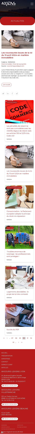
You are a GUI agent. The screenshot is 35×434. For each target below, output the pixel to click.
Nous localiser (10, 386)
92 (31, 338)
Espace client (6, 365)
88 (16, 338)
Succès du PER (13, 330)
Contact (4, 362)
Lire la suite (6, 85)
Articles (4, 368)
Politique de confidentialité (8, 429)
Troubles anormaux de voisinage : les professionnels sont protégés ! (19, 254)
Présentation (6, 356)
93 (13, 342)
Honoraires (4, 425)
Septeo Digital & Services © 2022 (12, 432)
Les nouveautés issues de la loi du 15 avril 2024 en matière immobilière (19, 173)
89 (20, 338)
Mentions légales (5, 427)
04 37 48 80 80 (9, 381)
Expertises (5, 359)
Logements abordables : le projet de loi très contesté (18, 293)
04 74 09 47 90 (9, 400)
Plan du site (20, 425)
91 (27, 338)
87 (12, 338)
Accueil (4, 353)
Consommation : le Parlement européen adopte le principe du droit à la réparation (19, 213)
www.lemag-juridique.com (15, 66)
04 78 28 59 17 (20, 381)
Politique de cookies (22, 427)
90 (24, 338)
